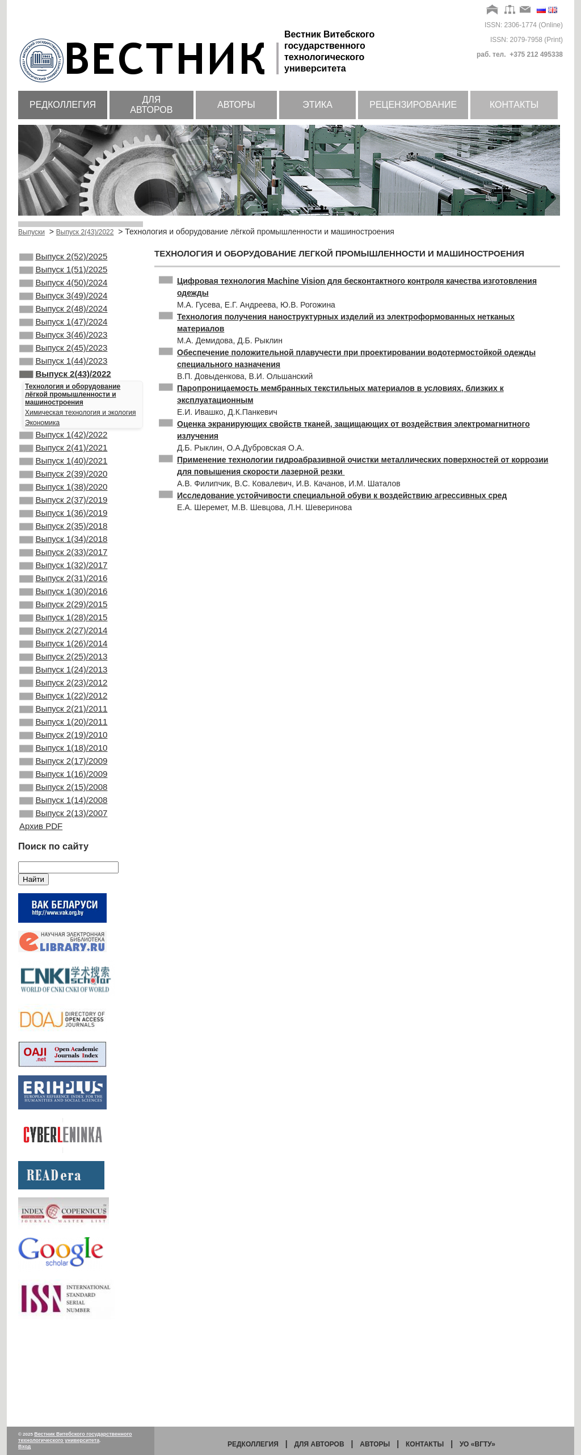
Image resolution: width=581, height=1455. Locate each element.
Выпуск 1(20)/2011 (63, 795)
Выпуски (31, 232)
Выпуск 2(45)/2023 (63, 365)
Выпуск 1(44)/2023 (63, 380)
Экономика (42, 445)
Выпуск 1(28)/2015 (63, 673)
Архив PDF (40, 917)
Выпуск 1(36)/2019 (63, 550)
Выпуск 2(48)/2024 (63, 319)
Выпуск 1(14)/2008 (63, 887)
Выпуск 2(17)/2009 (63, 841)
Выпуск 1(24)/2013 (63, 734)
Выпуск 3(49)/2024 (63, 303)
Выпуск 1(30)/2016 (63, 642)
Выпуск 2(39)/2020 (63, 504)
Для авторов (151, 105)
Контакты (514, 105)
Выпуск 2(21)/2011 (63, 780)
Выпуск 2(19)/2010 (63, 811)
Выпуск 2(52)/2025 (63, 257)
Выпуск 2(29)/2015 (63, 657)
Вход (24, 1446)
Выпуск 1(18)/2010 (63, 826)
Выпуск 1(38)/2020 (63, 519)
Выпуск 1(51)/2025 (63, 273)
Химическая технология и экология (80, 435)
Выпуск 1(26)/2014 (63, 703)
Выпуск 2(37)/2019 (63, 535)
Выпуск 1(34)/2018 (63, 581)
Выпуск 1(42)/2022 (63, 458)
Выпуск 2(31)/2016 (63, 627)
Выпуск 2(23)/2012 (63, 749)
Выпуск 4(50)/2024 (63, 288)
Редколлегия (63, 105)
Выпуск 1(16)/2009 (63, 857)
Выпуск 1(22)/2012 (63, 765)
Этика (317, 105)
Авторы (236, 105)
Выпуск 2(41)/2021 (63, 473)
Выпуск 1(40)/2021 (63, 489)
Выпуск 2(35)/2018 (63, 565)
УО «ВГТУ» (477, 1444)
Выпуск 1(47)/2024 (63, 334)
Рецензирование (413, 105)
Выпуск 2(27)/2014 (63, 688)
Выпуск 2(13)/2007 (63, 902)
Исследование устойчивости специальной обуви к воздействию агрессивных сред (342, 495)
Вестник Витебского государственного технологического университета (75, 1437)
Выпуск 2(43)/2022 (85, 232)
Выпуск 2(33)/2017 (63, 596)
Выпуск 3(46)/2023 (63, 349)
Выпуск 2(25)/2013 (63, 719)
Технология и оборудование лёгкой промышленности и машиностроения (72, 417)
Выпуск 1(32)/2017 (63, 611)
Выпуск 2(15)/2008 (63, 872)
